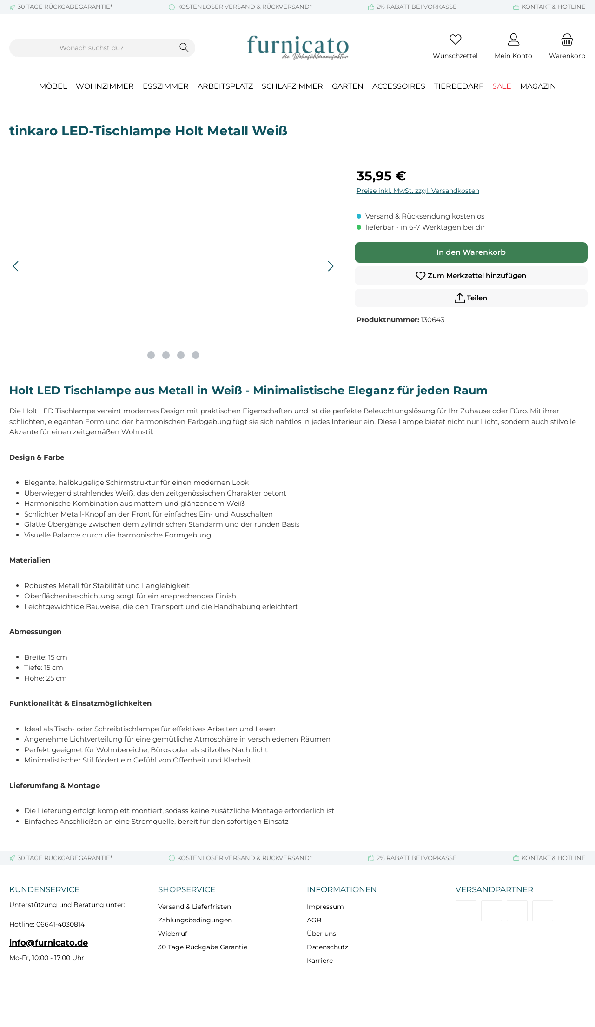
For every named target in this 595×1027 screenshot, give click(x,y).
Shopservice (186, 889)
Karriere (320, 960)
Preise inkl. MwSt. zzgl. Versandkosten (418, 190)
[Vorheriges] (16, 266)
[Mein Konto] (513, 48)
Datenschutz (327, 947)
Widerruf (172, 933)
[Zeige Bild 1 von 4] (151, 355)
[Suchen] (184, 48)
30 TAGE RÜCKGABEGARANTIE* (65, 6)
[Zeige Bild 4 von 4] (195, 355)
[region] (173, 266)
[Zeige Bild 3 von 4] (181, 355)
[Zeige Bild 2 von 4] (166, 355)
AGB (314, 920)
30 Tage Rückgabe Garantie (202, 947)
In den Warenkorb (471, 252)
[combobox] (91, 48)
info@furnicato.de (48, 943)
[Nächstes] (330, 266)
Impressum (325, 906)
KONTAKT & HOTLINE (554, 6)
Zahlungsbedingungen (195, 920)
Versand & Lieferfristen (194, 906)
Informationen (342, 889)
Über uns (321, 933)
